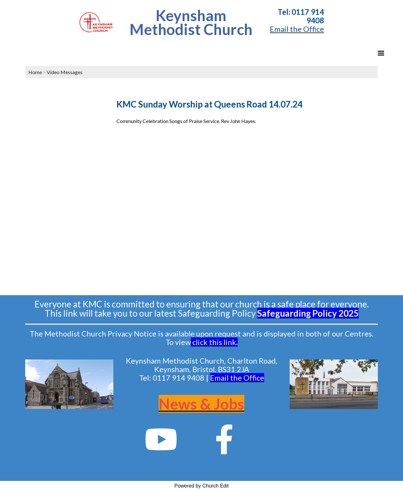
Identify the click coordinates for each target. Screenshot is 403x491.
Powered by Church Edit (201, 485)
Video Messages (64, 72)
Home (35, 72)
